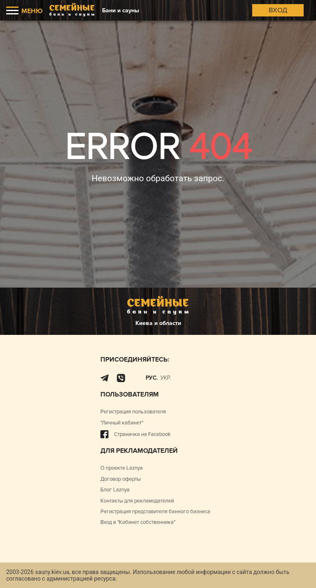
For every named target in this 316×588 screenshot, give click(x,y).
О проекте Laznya (121, 468)
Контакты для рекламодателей (137, 501)
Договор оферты (120, 479)
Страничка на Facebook (135, 434)
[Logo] (72, 10)
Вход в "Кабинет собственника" (137, 522)
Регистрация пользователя (133, 411)
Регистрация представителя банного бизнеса (155, 511)
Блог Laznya (115, 490)
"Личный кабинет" (121, 423)
